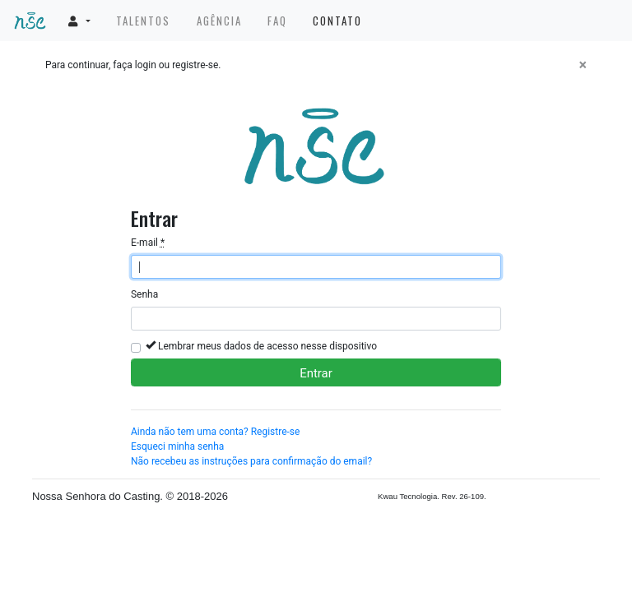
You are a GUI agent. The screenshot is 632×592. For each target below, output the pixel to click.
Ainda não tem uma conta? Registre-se (215, 431)
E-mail (148, 242)
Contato (337, 20)
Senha (144, 294)
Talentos (143, 20)
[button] (79, 20)
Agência (219, 20)
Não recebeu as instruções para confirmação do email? (251, 461)
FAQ (277, 20)
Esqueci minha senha (177, 446)
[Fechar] (582, 65)
